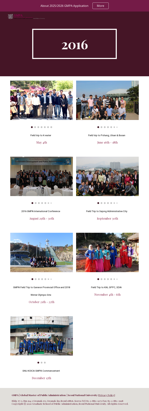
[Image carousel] (41, 104)
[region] (74, 6)
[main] (74, 44)
